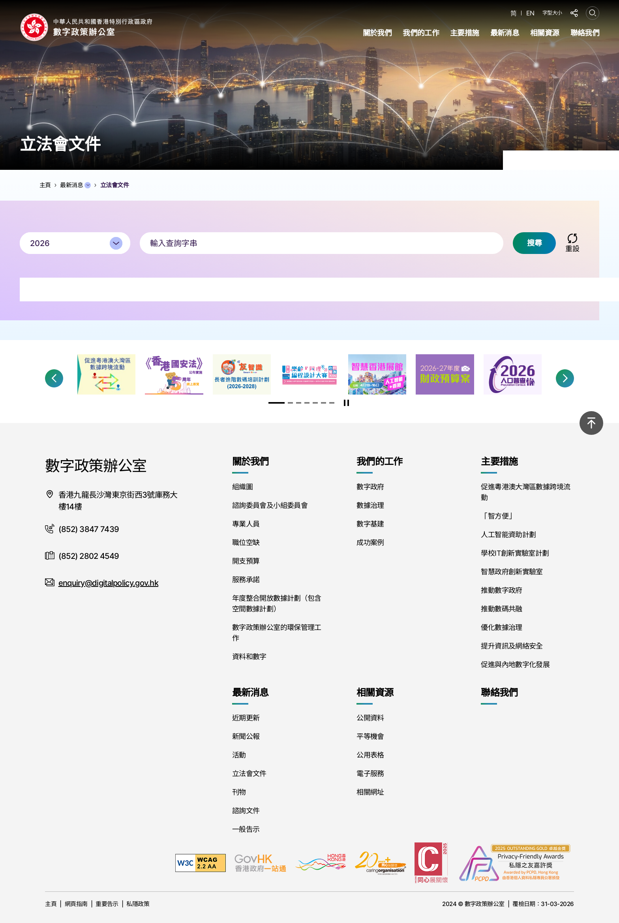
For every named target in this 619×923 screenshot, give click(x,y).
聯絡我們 (584, 33)
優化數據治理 (501, 627)
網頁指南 (76, 904)
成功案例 (370, 542)
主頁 (50, 904)
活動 (239, 755)
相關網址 (370, 792)
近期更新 (245, 718)
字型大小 (552, 12)
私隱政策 (137, 904)
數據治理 (370, 505)
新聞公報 (245, 736)
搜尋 (534, 243)
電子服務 (370, 773)
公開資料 (370, 718)
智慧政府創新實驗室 (511, 572)
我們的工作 (421, 33)
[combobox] (75, 244)
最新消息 (504, 33)
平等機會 (370, 736)
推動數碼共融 (501, 609)
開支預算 (245, 561)
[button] (54, 378)
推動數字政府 (501, 590)
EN (530, 13)
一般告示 (245, 829)
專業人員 (245, 524)
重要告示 (107, 904)
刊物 (239, 792)
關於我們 (377, 33)
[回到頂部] (591, 423)
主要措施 (464, 33)
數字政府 (370, 487)
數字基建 (370, 524)
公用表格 (370, 755)
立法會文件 (249, 773)
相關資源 (544, 33)
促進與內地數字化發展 (515, 664)
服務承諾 (245, 579)
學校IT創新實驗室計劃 (515, 553)
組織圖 (242, 487)
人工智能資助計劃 (508, 534)
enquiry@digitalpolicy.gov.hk (108, 583)
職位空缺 (245, 542)
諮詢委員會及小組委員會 (270, 505)
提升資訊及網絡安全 (511, 646)
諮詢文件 (245, 810)
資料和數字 (249, 656)
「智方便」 (498, 516)
